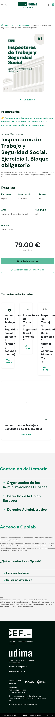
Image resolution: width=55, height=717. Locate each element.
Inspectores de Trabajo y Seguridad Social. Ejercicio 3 (23, 427)
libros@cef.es (20, 692)
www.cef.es (13, 644)
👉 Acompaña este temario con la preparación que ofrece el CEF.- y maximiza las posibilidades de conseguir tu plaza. (27, 121)
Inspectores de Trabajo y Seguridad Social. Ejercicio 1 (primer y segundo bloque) (13, 334)
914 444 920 (21, 690)
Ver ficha (8, 361)
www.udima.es (14, 663)
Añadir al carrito (28, 261)
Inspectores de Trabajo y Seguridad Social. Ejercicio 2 (31, 327)
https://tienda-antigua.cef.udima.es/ (23, 704)
